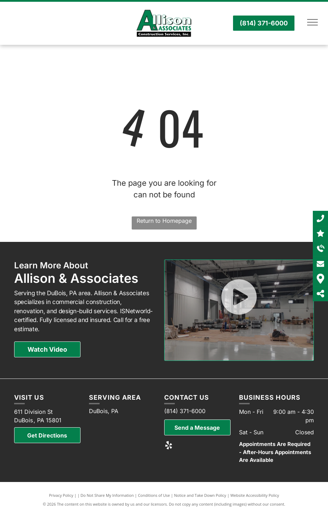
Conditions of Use (154, 495)
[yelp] (168, 446)
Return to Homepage (164, 220)
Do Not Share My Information (107, 495)
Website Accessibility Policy (254, 495)
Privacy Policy (61, 495)
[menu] (312, 22)
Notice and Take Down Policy (200, 495)
